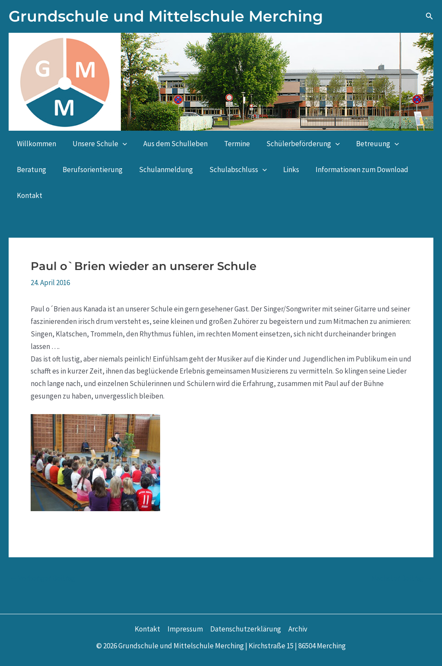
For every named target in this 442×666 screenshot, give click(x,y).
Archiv (297, 629)
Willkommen (35, 143)
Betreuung (368, 144)
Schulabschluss (232, 169)
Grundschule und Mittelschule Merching (166, 16)
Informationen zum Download (352, 169)
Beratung (30, 169)
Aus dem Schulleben (171, 143)
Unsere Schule (97, 144)
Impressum (185, 629)
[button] (429, 16)
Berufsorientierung (90, 169)
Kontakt (28, 195)
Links (283, 169)
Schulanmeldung (162, 169)
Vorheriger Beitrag (42, 578)
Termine (231, 143)
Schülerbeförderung (295, 144)
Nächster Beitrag (402, 578)
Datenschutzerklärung (245, 629)
